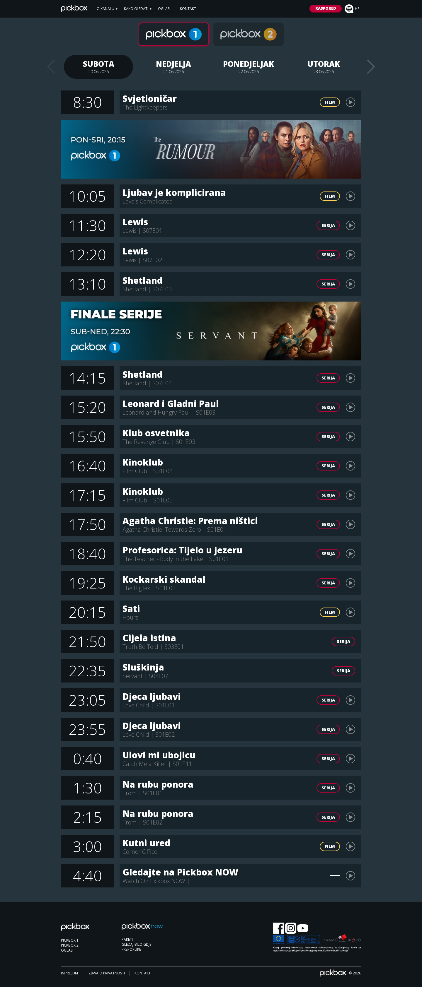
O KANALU (105, 8)
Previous (51, 66)
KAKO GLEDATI (136, 8)
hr (352, 8)
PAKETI (127, 939)
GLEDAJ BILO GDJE (136, 944)
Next (371, 66)
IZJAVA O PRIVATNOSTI (106, 973)
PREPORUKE (131, 949)
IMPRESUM (69, 973)
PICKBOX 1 (70, 940)
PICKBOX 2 (70, 945)
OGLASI (164, 8)
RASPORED (325, 8)
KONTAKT (188, 8)
